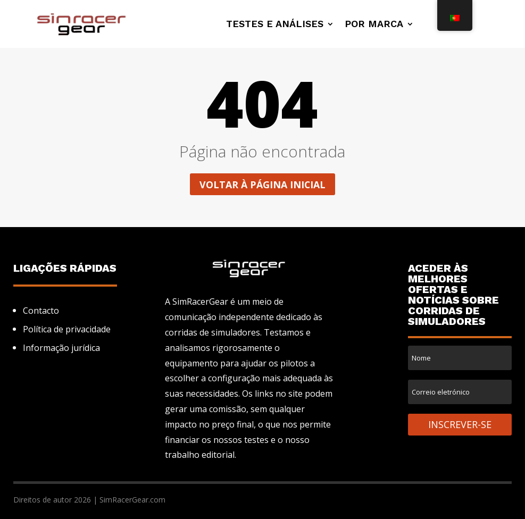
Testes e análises (274, 24)
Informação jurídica (61, 348)
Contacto (41, 310)
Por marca (374, 24)
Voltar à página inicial (262, 184)
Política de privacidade (67, 329)
